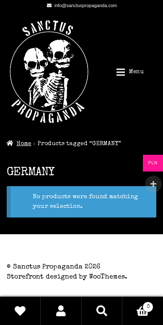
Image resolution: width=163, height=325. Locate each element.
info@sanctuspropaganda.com (80, 5)
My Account (61, 311)
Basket (138, 305)
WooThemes (107, 277)
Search (102, 311)
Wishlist (20, 311)
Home (24, 144)
